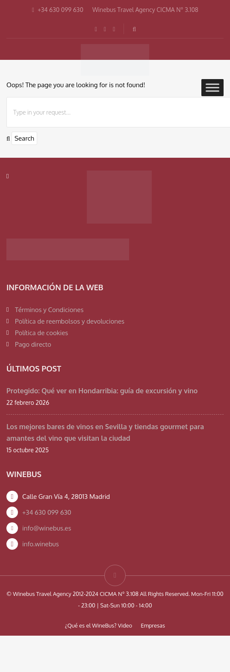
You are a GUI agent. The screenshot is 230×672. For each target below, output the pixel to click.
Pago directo (33, 344)
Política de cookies (41, 333)
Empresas (153, 625)
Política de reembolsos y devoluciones (69, 321)
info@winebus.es (46, 528)
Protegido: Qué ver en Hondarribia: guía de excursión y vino (102, 390)
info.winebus (40, 544)
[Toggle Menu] (212, 87)
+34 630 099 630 (46, 512)
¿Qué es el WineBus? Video (98, 625)
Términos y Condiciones (49, 310)
